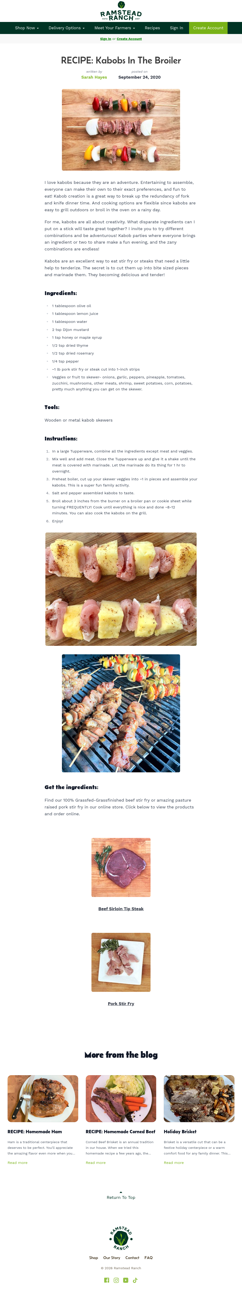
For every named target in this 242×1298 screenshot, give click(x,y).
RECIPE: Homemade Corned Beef (120, 1131)
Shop (93, 1257)
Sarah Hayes (94, 77)
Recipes (152, 27)
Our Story (111, 1257)
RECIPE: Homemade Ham (35, 1131)
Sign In (176, 27)
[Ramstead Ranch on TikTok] (135, 1280)
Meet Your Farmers (115, 27)
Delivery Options (67, 27)
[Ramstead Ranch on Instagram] (116, 1280)
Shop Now (27, 27)
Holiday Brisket (180, 1131)
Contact (132, 1257)
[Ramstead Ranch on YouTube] (125, 1280)
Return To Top (121, 1195)
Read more (18, 1162)
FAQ (149, 1257)
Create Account (208, 27)
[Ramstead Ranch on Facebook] (106, 1280)
